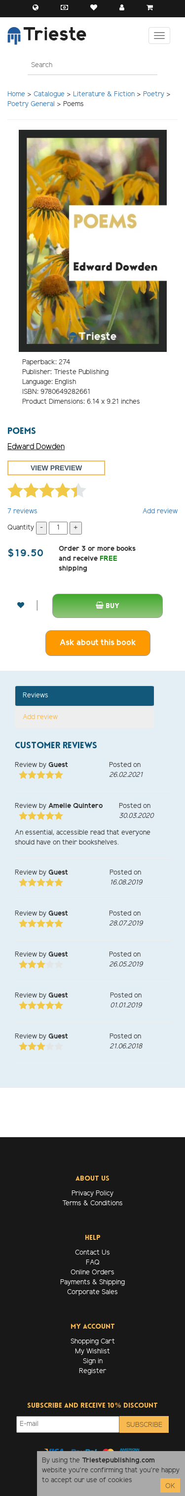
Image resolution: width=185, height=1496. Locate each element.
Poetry (153, 94)
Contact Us (92, 1253)
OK (170, 1486)
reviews (22, 511)
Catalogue (49, 94)
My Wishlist (92, 1351)
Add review (160, 511)
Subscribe (144, 1425)
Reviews (35, 695)
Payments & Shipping (92, 1282)
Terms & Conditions (92, 1203)
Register (92, 1371)
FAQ (93, 1263)
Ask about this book (98, 643)
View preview (56, 468)
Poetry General (31, 104)
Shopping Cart (93, 1342)
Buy (107, 606)
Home (16, 94)
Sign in (93, 1361)
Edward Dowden (36, 447)
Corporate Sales (92, 1292)
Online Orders (92, 1272)
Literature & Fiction (104, 94)
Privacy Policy (92, 1193)
